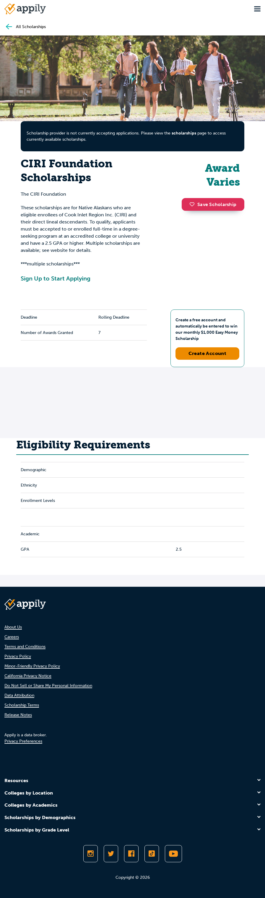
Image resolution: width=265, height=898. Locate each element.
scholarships (184, 133)
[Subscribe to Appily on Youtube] (173, 853)
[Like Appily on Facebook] (131, 853)
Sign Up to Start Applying (55, 278)
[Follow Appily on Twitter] (111, 853)
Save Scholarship (213, 204)
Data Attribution (19, 695)
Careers (11, 636)
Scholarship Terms (21, 705)
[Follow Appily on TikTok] (151, 853)
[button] (193, 204)
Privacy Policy (17, 656)
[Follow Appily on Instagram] (90, 853)
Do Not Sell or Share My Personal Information (48, 685)
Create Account (207, 353)
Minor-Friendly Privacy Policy (32, 666)
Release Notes (18, 714)
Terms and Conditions (24, 646)
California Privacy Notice (27, 675)
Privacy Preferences (23, 741)
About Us (13, 627)
